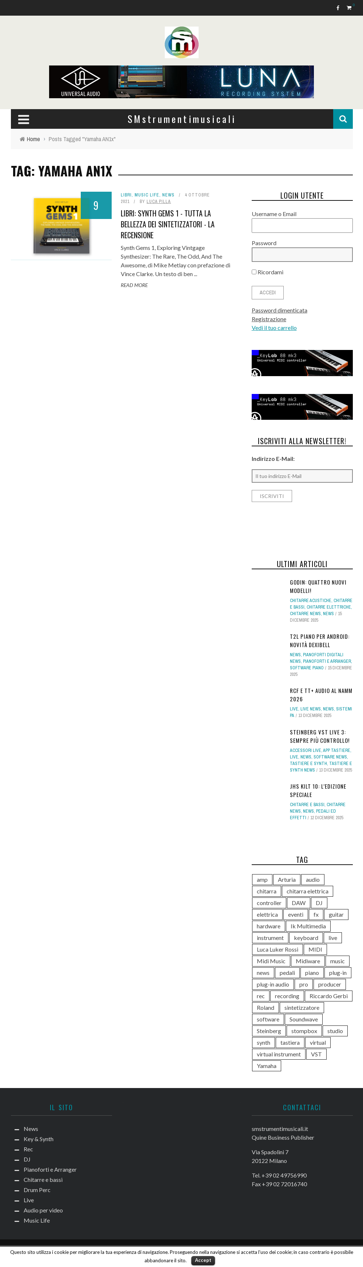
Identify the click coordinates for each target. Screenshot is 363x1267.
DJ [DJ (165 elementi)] (319, 902)
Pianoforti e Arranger (327, 661)
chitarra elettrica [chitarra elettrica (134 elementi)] (307, 891)
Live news (310, 709)
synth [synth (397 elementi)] (263, 1042)
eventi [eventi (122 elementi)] (295, 914)
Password (264, 242)
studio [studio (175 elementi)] (335, 1030)
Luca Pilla (159, 201)
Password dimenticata (279, 310)
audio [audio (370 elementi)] (313, 879)
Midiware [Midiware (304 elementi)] (308, 960)
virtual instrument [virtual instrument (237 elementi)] (279, 1054)
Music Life (147, 195)
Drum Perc (37, 1189)
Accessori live (305, 750)
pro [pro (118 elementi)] (303, 984)
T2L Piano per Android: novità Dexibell (320, 640)
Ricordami (267, 271)
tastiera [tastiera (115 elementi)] (290, 1042)
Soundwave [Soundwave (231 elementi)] (304, 1019)
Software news (330, 757)
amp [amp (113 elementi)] (262, 879)
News (168, 195)
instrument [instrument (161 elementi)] (270, 937)
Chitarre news (305, 614)
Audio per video (43, 1210)
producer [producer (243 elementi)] (329, 984)
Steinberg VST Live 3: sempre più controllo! (320, 736)
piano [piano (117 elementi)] (312, 972)
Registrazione (269, 318)
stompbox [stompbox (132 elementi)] (304, 1030)
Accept (203, 1260)
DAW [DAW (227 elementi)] (299, 902)
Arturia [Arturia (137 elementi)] (287, 879)
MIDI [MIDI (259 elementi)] (315, 949)
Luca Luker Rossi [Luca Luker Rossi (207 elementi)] (277, 949)
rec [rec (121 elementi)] (261, 995)
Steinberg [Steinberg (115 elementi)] (269, 1030)
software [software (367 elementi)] (268, 1019)
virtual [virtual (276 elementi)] (318, 1042)
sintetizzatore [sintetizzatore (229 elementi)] (301, 1007)
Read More (134, 285)
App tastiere (336, 750)
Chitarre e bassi (307, 805)
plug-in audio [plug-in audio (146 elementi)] (273, 984)
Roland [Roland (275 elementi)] (265, 1007)
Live (294, 709)
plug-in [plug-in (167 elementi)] (338, 972)
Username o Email (274, 213)
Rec (28, 1149)
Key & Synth (38, 1138)
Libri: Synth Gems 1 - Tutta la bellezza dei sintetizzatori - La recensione (168, 224)
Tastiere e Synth (308, 763)
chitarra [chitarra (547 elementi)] (266, 891)
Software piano (307, 668)
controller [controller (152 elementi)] (269, 902)
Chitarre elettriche (329, 607)
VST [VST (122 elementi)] (316, 1054)
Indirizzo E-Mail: (273, 458)
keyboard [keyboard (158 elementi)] (306, 937)
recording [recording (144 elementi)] (287, 995)
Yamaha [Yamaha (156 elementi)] (266, 1065)
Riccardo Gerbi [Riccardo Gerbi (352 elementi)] (329, 995)
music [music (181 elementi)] (337, 960)
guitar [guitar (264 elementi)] (336, 914)
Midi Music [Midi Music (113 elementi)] (271, 960)
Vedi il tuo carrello (274, 327)
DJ (27, 1159)
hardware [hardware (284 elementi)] (268, 926)
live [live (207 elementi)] (332, 937)
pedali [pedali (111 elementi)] (287, 972)
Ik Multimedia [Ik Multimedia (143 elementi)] (308, 926)
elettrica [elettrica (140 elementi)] (267, 914)
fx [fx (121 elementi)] (316, 914)
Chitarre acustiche (310, 600)
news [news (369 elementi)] (263, 972)
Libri (126, 195)
